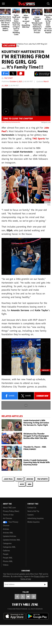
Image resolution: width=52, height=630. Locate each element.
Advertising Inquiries (35, 518)
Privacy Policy (39, 576)
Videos (5, 565)
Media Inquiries (33, 522)
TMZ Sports (38, 138)
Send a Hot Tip (33, 511)
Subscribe (45, 584)
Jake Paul (8, 479)
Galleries (6, 551)
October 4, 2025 (16, 81)
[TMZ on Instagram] (33, 596)
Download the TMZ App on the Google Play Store (37, 616)
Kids (22, 484)
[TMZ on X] (22, 596)
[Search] (48, 3)
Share (9, 395)
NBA (29, 484)
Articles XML (8, 533)
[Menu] (3, 3)
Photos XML (8, 561)
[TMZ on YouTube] (28, 596)
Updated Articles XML (11, 540)
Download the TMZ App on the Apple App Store (14, 616)
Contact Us (31, 508)
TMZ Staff (8, 78)
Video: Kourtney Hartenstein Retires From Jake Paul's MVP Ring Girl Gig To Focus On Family (11, 122)
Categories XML (9, 547)
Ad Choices (7, 518)
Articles (6, 529)
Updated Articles (9, 536)
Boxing (29, 479)
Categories (7, 543)
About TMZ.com (9, 508)
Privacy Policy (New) (11, 511)
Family (20, 479)
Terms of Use (8, 515)
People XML (7, 558)
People (5, 554)
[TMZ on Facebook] (17, 596)
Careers (30, 515)
